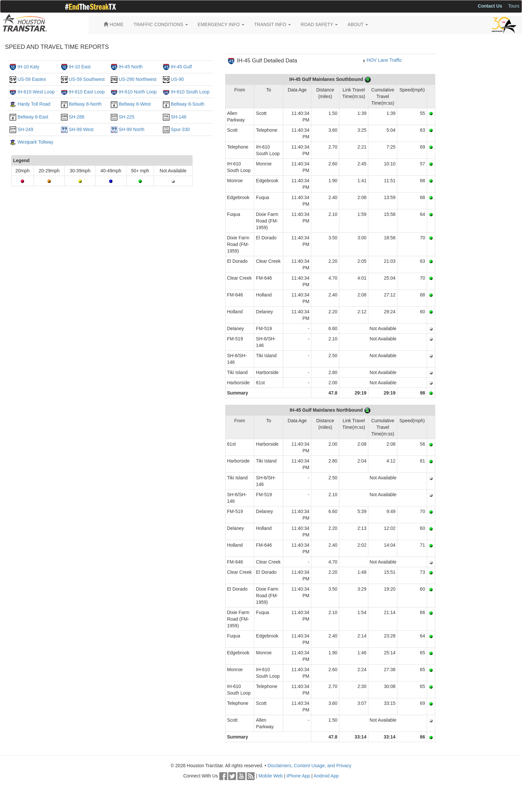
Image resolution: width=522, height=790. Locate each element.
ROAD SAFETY (319, 24)
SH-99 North (131, 129)
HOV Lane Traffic (384, 60)
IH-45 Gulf (181, 66)
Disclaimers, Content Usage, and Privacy (309, 765)
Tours (513, 6)
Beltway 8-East (32, 117)
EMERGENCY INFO (221, 24)
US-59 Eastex (31, 79)
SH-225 (126, 117)
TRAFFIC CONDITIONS (161, 24)
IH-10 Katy (28, 66)
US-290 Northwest (137, 79)
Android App (326, 775)
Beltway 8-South (187, 104)
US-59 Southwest (87, 79)
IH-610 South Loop (190, 91)
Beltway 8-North (85, 104)
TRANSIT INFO (272, 24)
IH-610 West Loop (36, 91)
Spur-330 (180, 129)
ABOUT (358, 24)
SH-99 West (81, 129)
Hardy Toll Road (33, 104)
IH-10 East (79, 66)
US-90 (177, 79)
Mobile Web (271, 775)
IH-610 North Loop (138, 91)
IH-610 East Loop (87, 91)
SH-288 (76, 117)
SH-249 (25, 129)
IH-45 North (130, 66)
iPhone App (298, 775)
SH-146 (178, 117)
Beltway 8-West (135, 104)
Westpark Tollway (35, 142)
